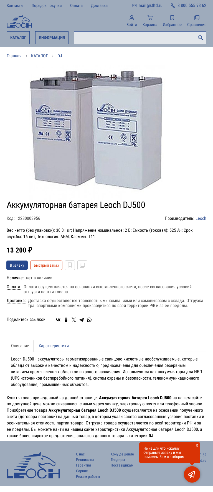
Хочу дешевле (122, 454)
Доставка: (16, 300)
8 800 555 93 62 (192, 5)
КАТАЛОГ (18, 37)
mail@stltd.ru (151, 5)
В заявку (17, 265)
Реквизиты (85, 460)
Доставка (99, 5)
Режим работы (88, 477)
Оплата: (14, 286)
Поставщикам (122, 465)
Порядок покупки (47, 5)
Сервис (82, 471)
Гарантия (83, 465)
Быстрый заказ (46, 265)
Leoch (201, 218)
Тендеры (118, 460)
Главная (14, 55)
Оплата (76, 5)
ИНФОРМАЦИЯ (52, 37)
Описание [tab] (20, 345)
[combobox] (140, 37)
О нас (80, 454)
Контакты (15, 5)
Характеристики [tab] (54, 345)
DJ (59, 55)
